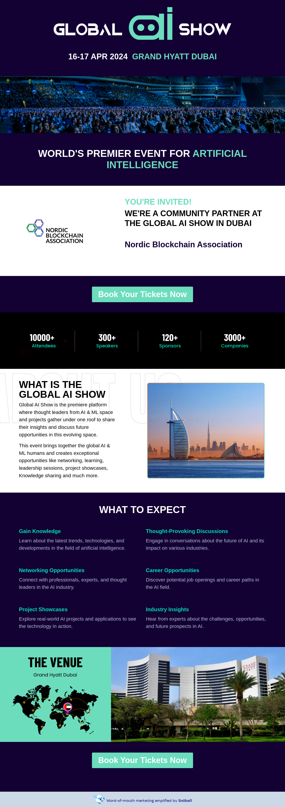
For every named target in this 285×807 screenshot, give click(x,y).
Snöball (185, 800)
